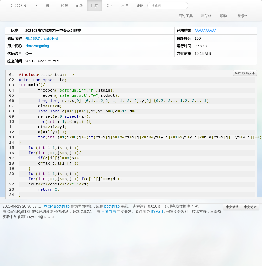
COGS (18, 5)
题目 (49, 5)
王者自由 (108, 211)
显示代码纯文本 (245, 72)
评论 (140, 5)
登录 (242, 16)
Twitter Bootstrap (56, 206)
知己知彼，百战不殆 (41, 38)
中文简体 (250, 207)
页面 (109, 5)
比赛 (94, 5)
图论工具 (185, 16)
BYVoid (157, 211)
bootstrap (112, 206)
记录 (79, 5)
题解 (64, 5)
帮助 (223, 16)
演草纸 (206, 16)
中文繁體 (232, 207)
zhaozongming (37, 46)
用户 (124, 5)
